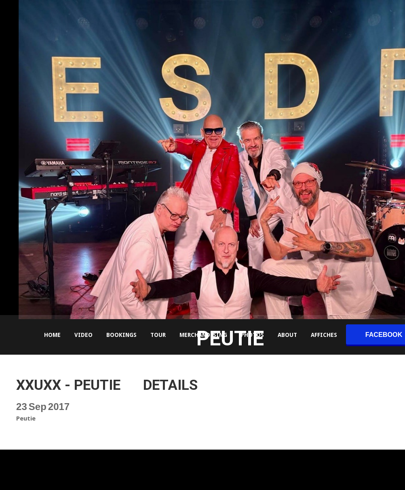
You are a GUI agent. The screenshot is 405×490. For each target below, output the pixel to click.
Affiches (324, 335)
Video (83, 335)
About (287, 335)
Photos (252, 335)
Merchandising (203, 335)
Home (52, 335)
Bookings (121, 335)
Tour (158, 335)
